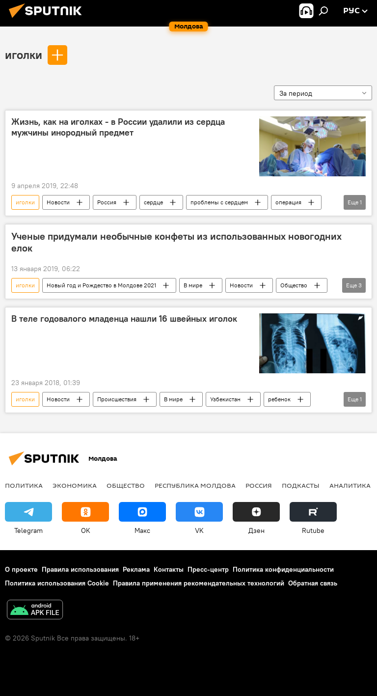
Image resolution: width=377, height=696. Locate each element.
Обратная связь (312, 583)
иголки (23, 54)
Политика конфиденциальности (283, 569)
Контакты (169, 569)
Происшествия (116, 399)
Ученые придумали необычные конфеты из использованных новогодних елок (176, 242)
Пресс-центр (208, 569)
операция (288, 202)
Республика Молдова (195, 485)
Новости (58, 202)
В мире (193, 285)
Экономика (75, 485)
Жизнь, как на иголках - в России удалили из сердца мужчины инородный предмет (118, 127)
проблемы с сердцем (219, 202)
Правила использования (80, 569)
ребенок (279, 399)
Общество (293, 285)
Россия (106, 202)
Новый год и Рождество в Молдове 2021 (101, 285)
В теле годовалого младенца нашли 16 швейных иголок (124, 318)
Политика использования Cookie (57, 583)
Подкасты (301, 485)
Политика (24, 485)
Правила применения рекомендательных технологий (198, 583)
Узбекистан (225, 399)
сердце (153, 202)
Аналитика (350, 485)
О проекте (21, 569)
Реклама (136, 569)
